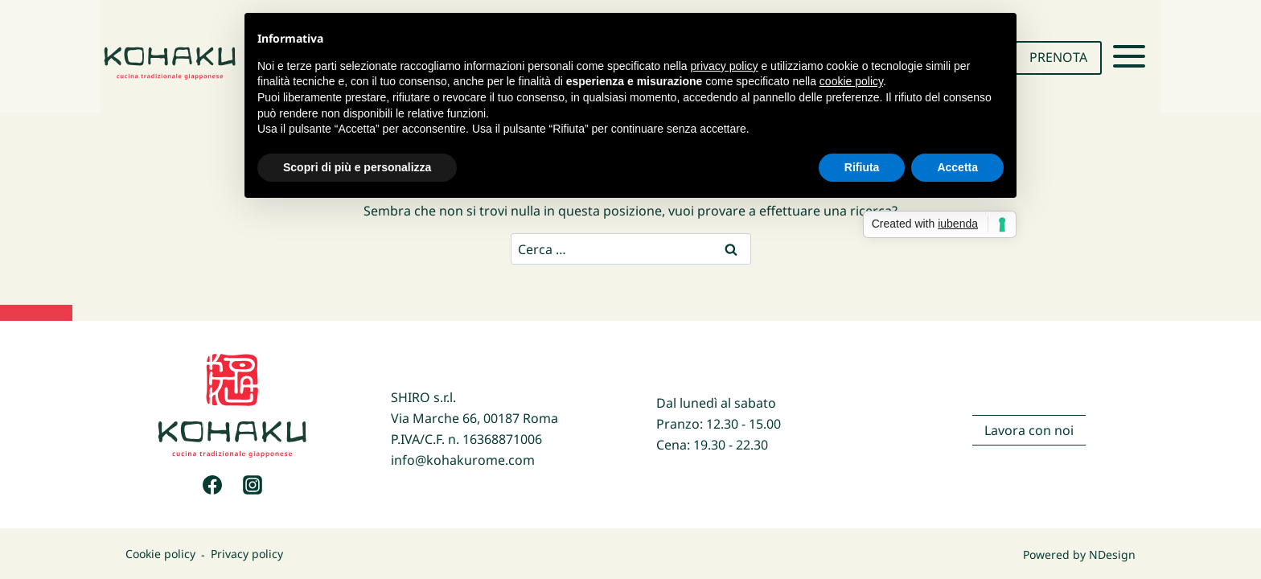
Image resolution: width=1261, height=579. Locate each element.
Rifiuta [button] (862, 167)
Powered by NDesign (1079, 554)
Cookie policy (160, 554)
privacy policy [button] (724, 66)
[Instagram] (252, 485)
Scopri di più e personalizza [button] (357, 167)
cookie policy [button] (851, 81)
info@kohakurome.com (463, 460)
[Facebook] (212, 485)
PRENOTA (1058, 57)
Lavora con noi (1029, 430)
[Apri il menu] (1129, 56)
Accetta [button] (957, 167)
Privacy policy (247, 554)
